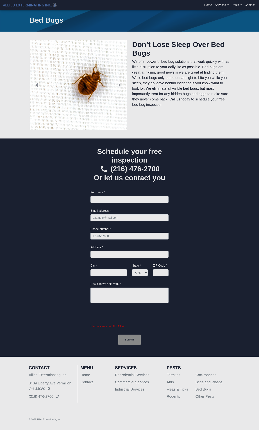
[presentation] (117, 316)
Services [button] (221, 4)
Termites (173, 375)
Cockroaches (205, 375)
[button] (37, 85)
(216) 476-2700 (135, 169)
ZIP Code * (160, 265)
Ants (170, 382)
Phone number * (100, 229)
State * (136, 265)
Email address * (100, 210)
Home (208, 4)
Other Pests (204, 396)
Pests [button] (236, 4)
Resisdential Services (132, 375)
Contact (250, 4)
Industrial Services (129, 389)
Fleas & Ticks (177, 389)
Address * (96, 247)
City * (93, 265)
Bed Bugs (203, 389)
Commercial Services (132, 382)
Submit (129, 339)
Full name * (97, 192)
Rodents (173, 396)
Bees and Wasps (208, 382)
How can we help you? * (105, 283)
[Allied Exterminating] (30, 5)
